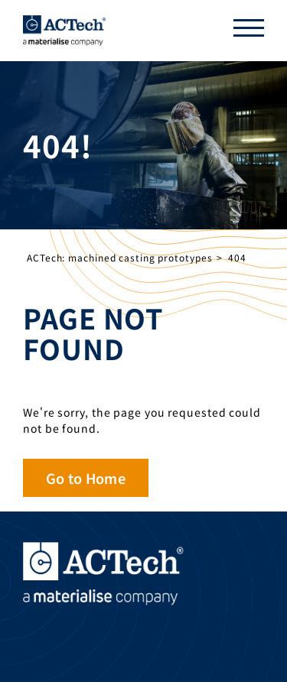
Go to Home (86, 478)
